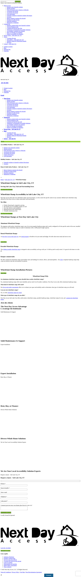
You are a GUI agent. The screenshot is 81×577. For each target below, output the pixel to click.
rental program (25, 236)
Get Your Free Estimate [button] (6, 213)
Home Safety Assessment (10, 566)
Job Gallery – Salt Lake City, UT (15, 39)
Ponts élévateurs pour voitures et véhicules (18, 10)
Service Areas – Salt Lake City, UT (13, 35)
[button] (40, 575)
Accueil (2, 95)
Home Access (7, 5)
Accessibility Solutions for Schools (16, 31)
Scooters (9, 17)
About (5, 37)
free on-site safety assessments (10, 287)
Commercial (7, 24)
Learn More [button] (4, 242)
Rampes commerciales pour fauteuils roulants (18, 25)
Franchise (6, 51)
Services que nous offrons (10, 560)
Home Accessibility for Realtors (15, 34)
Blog (5, 48)
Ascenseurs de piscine (12, 11)
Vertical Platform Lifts (12, 27)
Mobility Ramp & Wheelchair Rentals (16, 41)
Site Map (22, 573)
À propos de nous (11, 38)
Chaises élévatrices (8, 154)
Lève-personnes (11, 14)
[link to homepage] (40, 547)
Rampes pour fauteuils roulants (15, 7)
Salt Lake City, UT (9, 179)
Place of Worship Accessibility (14, 32)
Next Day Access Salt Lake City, (10, 236)
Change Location (8, 46)
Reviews (9, 42)
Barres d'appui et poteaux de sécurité (16, 18)
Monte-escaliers (11, 8)
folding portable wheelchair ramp (11, 249)
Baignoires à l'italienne (13, 22)
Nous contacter (7, 567)
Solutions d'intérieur (9, 557)
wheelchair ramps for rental (15, 292)
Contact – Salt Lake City (10, 44)
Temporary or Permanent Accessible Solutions (18, 29)
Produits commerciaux (9, 559)
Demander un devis (5, 551)
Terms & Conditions (6, 573)
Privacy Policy (15, 573)
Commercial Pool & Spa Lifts (14, 28)
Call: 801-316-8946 (6, 548)
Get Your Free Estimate (6, 189)
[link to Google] (4, 85)
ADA (61, 259)
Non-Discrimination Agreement (34, 573)
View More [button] (3, 273)
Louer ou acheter (8, 563)
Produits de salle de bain (13, 20)
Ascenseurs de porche (12, 12)
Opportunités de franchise (10, 564)
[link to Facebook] (1, 53)
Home (2, 179)
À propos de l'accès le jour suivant (12, 562)
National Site (7, 49)
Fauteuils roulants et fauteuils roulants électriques (19, 15)
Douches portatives (12, 21)
